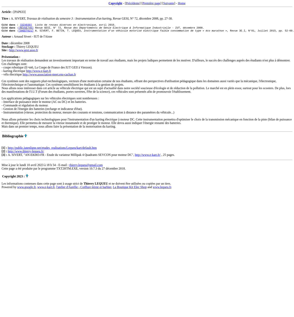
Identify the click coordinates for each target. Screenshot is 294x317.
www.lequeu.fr (162, 188)
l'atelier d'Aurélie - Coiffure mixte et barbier (83, 188)
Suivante (168, 3)
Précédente (133, 3)
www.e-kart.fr (46, 188)
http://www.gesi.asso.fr (23, 52)
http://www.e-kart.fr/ (147, 156)
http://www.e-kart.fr (38, 72)
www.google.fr (26, 188)
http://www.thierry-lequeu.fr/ (26, 153)
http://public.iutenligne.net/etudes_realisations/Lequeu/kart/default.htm (52, 149)
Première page (151, 3)
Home (181, 3)
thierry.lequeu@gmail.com (86, 166)
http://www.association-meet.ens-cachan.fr (49, 76)
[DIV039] (26, 25)
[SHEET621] (26, 32)
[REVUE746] (26, 29)
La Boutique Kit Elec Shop (130, 188)
